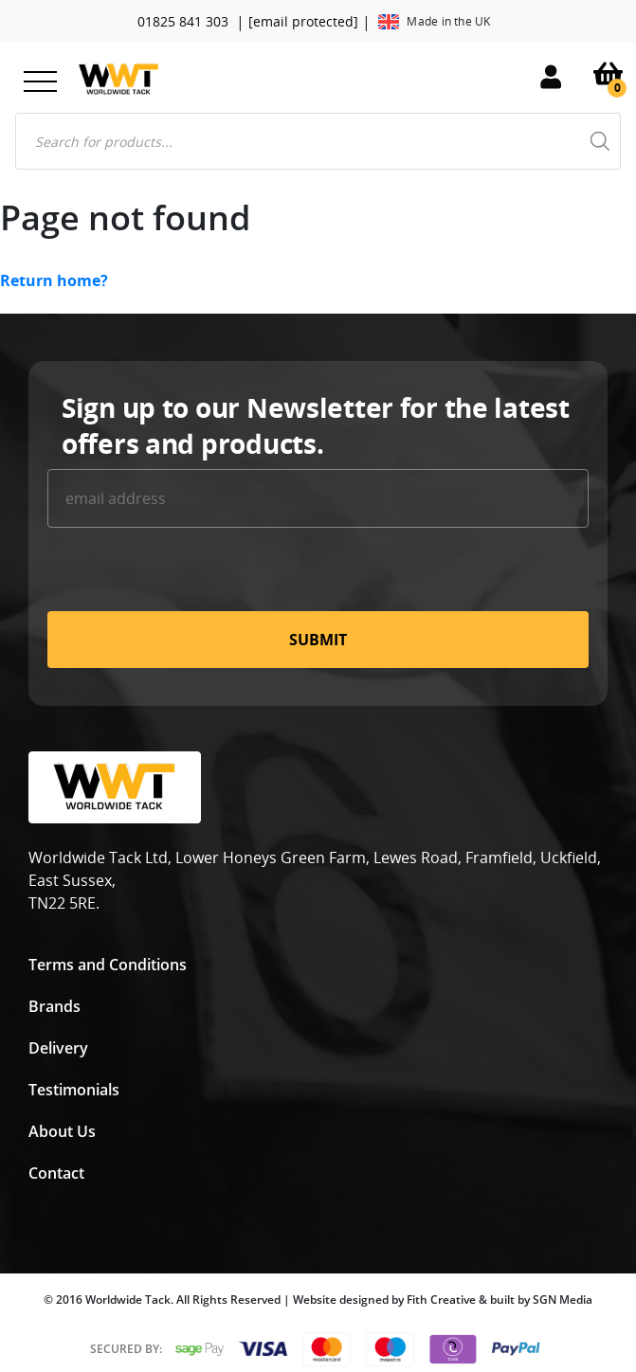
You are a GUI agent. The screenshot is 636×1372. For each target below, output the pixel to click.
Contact (56, 1173)
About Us (62, 1131)
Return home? (54, 280)
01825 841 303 (182, 21)
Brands (54, 1006)
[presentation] (191, 574)
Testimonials (73, 1089)
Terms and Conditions (107, 964)
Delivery (58, 1048)
